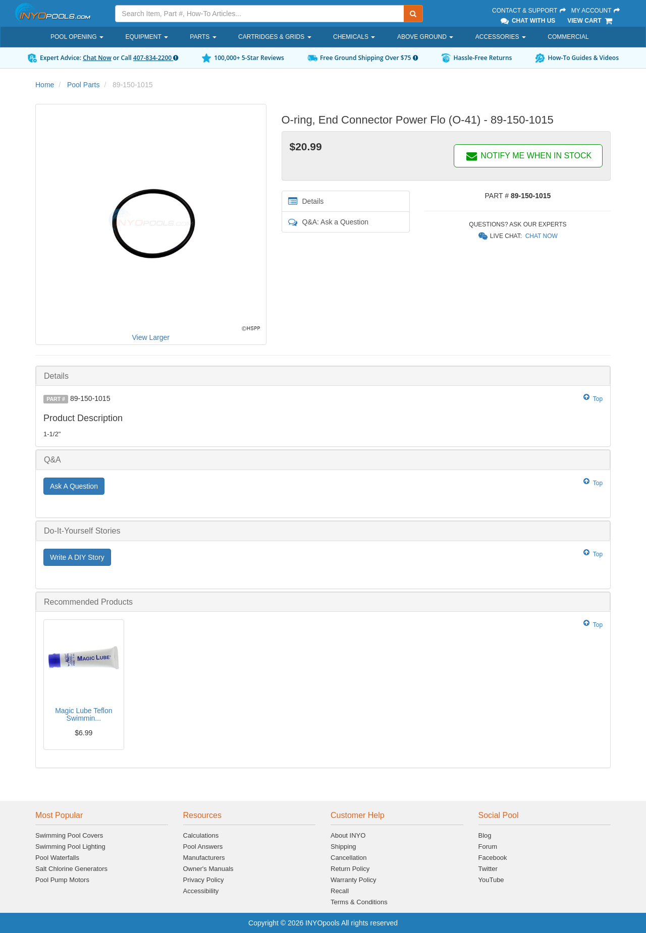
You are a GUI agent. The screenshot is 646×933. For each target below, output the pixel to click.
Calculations (201, 835)
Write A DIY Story (77, 557)
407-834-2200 (155, 57)
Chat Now (97, 57)
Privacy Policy (203, 880)
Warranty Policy (353, 880)
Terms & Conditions (359, 902)
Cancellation (349, 857)
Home (44, 85)
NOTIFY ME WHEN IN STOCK (528, 155)
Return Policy (350, 868)
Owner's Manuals (208, 868)
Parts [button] (203, 36)
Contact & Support (529, 10)
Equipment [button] (146, 36)
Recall (340, 891)
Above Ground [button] (425, 36)
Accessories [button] (500, 36)
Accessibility (201, 891)
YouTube (491, 880)
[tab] (323, 376)
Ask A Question (74, 486)
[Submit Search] (413, 13)
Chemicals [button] (354, 36)
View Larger (151, 337)
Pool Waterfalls (57, 857)
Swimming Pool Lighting (70, 846)
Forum (488, 846)
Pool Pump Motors (62, 880)
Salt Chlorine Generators (71, 868)
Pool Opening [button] (76, 36)
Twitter (488, 868)
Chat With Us (527, 20)
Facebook (492, 857)
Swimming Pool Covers (69, 835)
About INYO (348, 835)
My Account (596, 10)
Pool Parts (83, 85)
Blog (485, 835)
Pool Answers (203, 846)
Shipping (343, 846)
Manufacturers (204, 857)
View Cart (590, 20)
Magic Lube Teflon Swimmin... (83, 714)
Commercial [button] (568, 36)
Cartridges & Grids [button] (274, 36)
